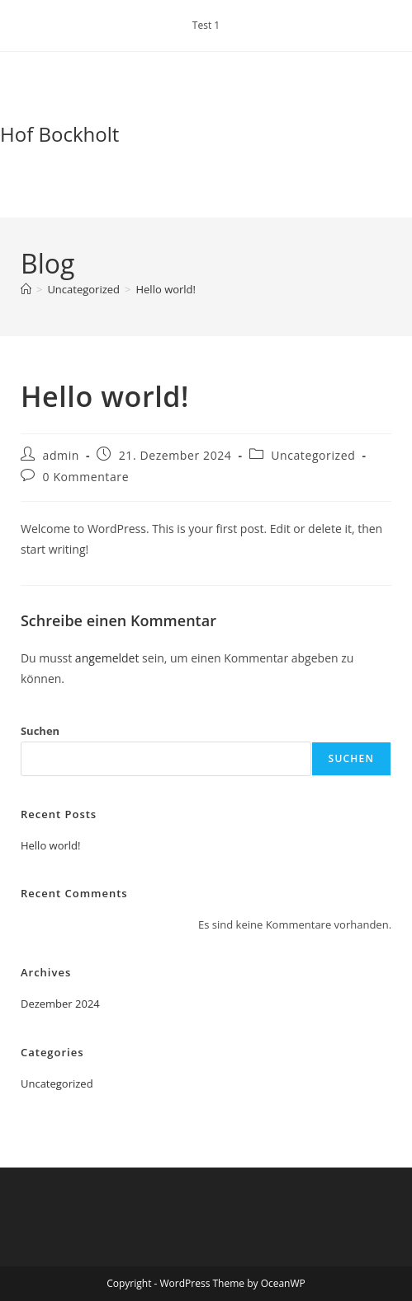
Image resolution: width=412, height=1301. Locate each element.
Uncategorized (313, 455)
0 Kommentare (86, 476)
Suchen (40, 730)
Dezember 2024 (60, 1003)
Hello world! (165, 289)
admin (61, 455)
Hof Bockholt (59, 133)
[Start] (26, 289)
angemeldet (107, 658)
